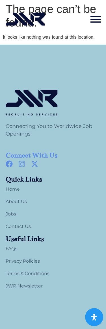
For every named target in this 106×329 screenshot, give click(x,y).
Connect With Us (31, 155)
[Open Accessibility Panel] (94, 317)
